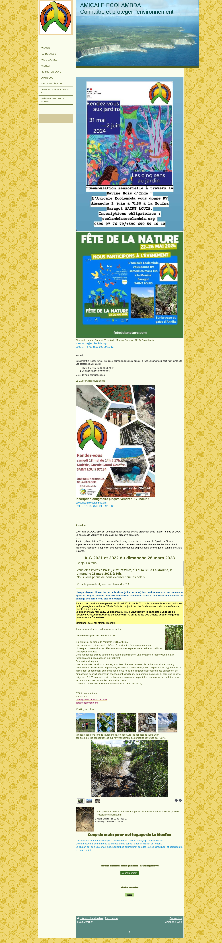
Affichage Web (173, 922)
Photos (128, 894)
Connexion (176, 918)
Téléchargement (128, 873)
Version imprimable (90, 918)
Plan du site (111, 918)
